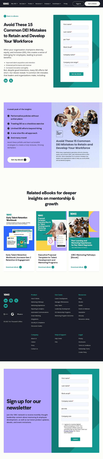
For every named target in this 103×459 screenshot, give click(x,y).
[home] (6, 4)
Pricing (65, 3)
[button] (15, 3)
